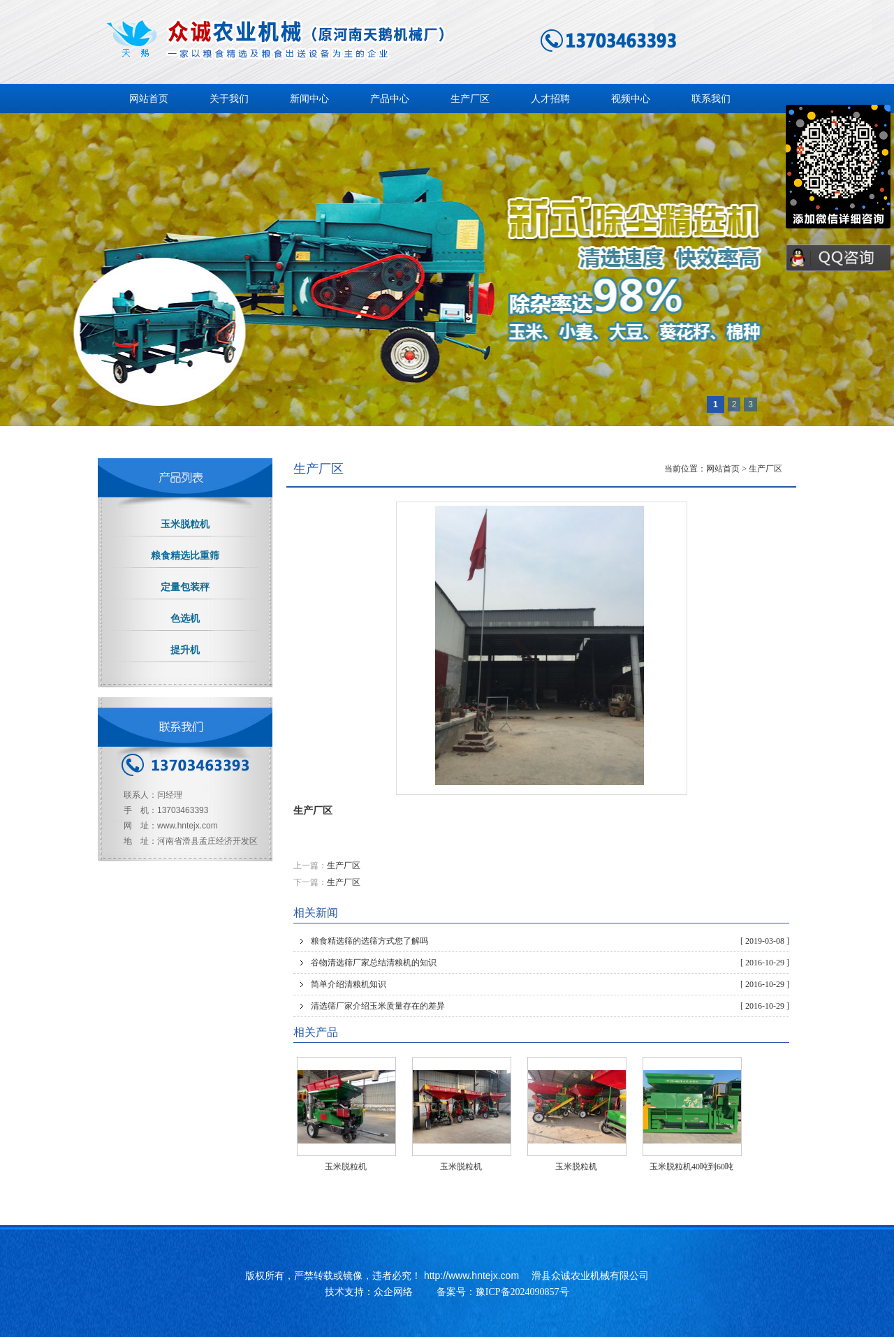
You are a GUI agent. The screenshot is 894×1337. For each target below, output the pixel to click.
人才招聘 (550, 99)
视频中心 (630, 99)
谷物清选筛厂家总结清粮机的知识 (550, 962)
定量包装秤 (185, 587)
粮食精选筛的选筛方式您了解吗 (550, 941)
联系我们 (711, 99)
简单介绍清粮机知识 (550, 984)
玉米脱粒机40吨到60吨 (691, 1166)
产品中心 (389, 99)
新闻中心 (309, 99)
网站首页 (148, 99)
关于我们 (229, 99)
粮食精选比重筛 (185, 555)
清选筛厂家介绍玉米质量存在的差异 (550, 1006)
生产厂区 (470, 99)
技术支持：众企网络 (369, 1292)
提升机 (185, 650)
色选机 (185, 618)
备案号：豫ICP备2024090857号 (503, 1292)
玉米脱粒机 (346, 1166)
